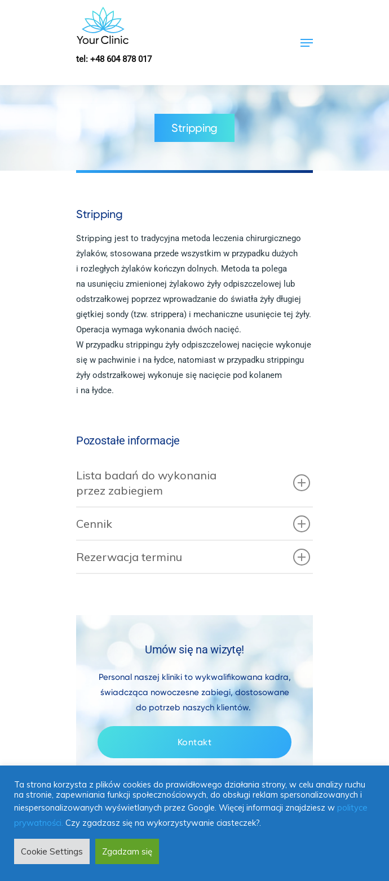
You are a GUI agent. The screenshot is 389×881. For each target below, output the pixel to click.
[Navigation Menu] (306, 42)
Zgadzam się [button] (127, 851)
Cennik (193, 523)
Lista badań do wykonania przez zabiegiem (193, 482)
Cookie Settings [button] (52, 851)
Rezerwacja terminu (193, 557)
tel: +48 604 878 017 (114, 59)
